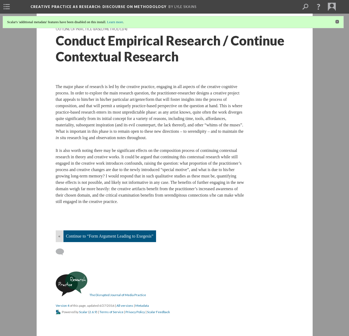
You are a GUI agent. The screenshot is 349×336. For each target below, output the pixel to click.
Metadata (142, 306)
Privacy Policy (135, 312)
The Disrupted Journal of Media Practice (117, 295)
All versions (125, 306)
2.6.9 (92, 312)
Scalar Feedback (158, 312)
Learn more (115, 22)
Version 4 (62, 306)
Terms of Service (111, 312)
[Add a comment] (62, 251)
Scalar (83, 312)
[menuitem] (6, 6)
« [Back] (59, 236)
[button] (318, 6)
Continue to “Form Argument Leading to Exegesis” (109, 236)
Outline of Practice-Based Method (88, 29)
